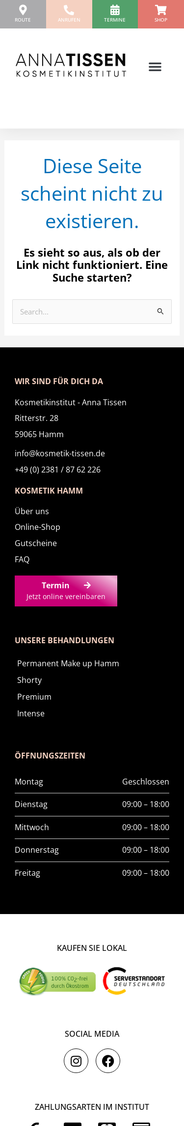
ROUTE (23, 19)
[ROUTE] (23, 10)
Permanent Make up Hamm (68, 663)
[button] (155, 66)
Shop (161, 19)
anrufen (69, 19)
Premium (34, 696)
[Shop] (161, 10)
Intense (31, 713)
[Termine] (115, 10)
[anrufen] (69, 10)
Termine (115, 19)
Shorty (29, 680)
